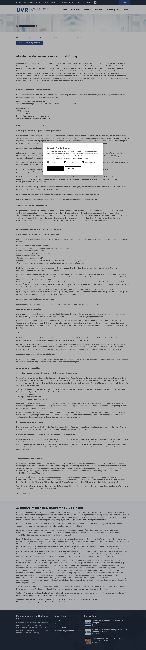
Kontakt (124, 3)
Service (125, 10)
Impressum (61, 624)
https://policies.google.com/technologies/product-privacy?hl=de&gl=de (82, 589)
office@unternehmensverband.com (72, 2)
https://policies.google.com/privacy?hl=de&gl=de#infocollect (82, 520)
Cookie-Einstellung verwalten (29, 43)
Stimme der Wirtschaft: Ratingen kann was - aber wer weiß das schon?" (109, 631)
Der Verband (75, 10)
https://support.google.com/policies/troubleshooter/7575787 (40, 602)
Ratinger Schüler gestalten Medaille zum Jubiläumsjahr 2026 (108, 639)
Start (65, 10)
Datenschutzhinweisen (82, 158)
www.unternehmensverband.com (36, 118)
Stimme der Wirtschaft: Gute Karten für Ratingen (107, 622)
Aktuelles (98, 10)
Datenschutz (62, 627)
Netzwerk (87, 10)
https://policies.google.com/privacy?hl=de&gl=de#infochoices (41, 595)
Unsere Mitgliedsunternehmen (69, 630)
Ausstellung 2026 (112, 10)
